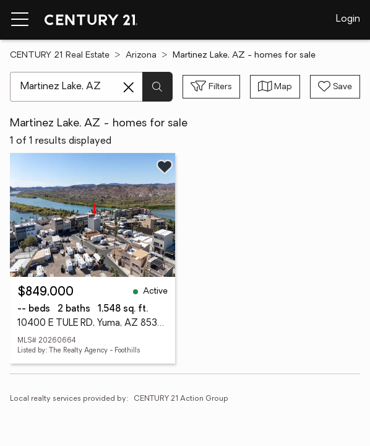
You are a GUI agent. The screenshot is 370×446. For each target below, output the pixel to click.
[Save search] (335, 86)
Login (348, 19)
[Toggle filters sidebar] (211, 86)
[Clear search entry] (128, 87)
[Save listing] (164, 166)
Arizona (141, 55)
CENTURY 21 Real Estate (60, 55)
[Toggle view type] (275, 86)
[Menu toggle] (20, 20)
